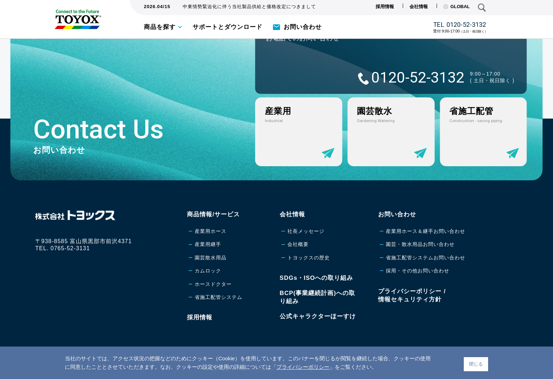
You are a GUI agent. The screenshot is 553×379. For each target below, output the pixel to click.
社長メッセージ (305, 231)
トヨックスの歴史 (308, 257)
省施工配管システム (218, 297)
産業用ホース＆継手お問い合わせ (425, 231)
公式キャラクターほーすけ (318, 316)
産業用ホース (210, 231)
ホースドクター (213, 284)
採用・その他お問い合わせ (417, 270)
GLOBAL (456, 6)
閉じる (476, 364)
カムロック (208, 270)
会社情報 (418, 6)
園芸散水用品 (210, 257)
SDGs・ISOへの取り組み (316, 278)
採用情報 (385, 6)
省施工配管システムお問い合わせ (425, 257)
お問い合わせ (303, 27)
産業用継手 (208, 244)
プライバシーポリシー (302, 367)
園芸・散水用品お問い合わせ (420, 244)
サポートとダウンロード (227, 27)
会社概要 (298, 244)
